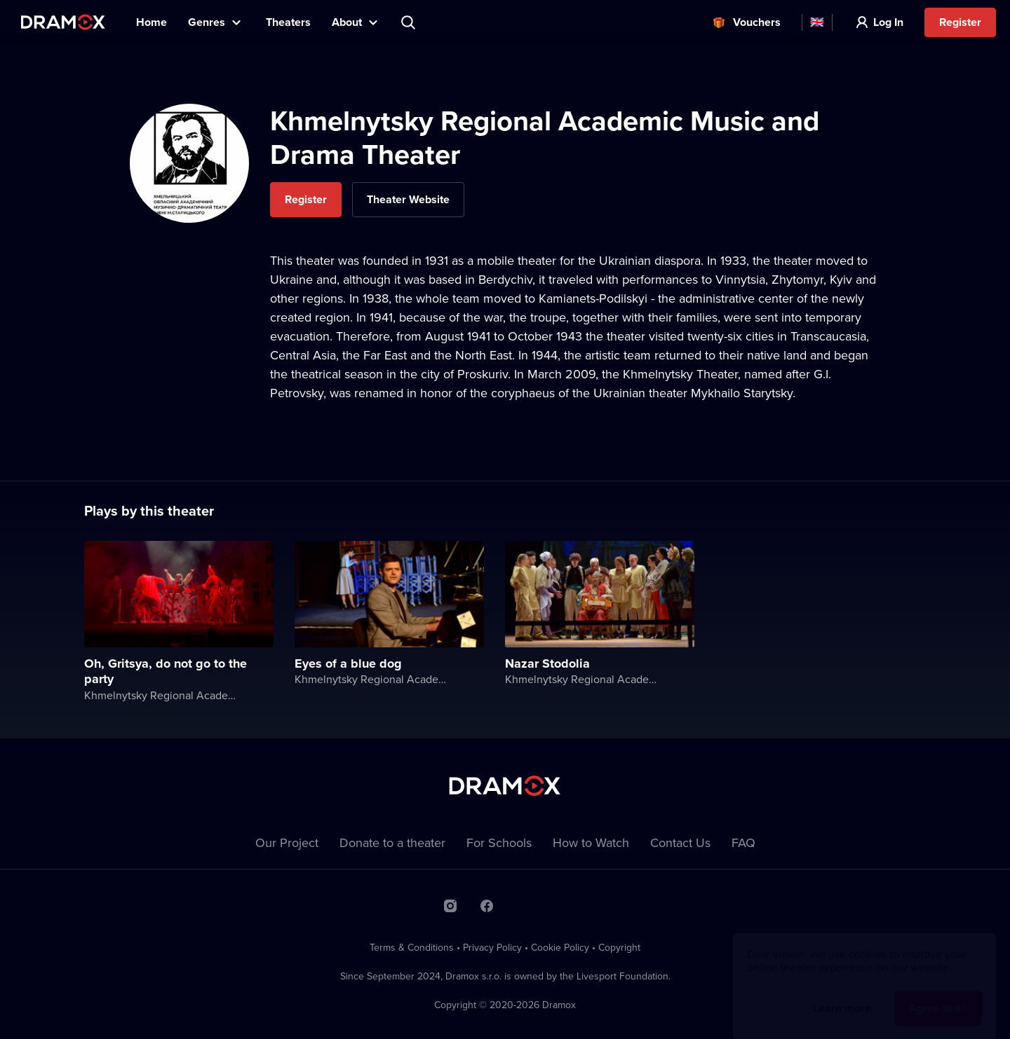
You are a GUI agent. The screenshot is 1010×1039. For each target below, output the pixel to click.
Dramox (63, 22)
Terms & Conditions (412, 947)
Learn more (842, 994)
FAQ (743, 842)
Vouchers (757, 22)
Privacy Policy (492, 947)
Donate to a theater (392, 842)
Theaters (288, 22)
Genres (206, 22)
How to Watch (591, 842)
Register (960, 22)
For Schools (499, 842)
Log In (888, 22)
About (347, 22)
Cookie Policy (560, 947)
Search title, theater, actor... (410, 22)
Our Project (286, 842)
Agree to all (938, 994)
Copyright (619, 947)
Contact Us (680, 842)
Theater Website (408, 199)
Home (151, 22)
